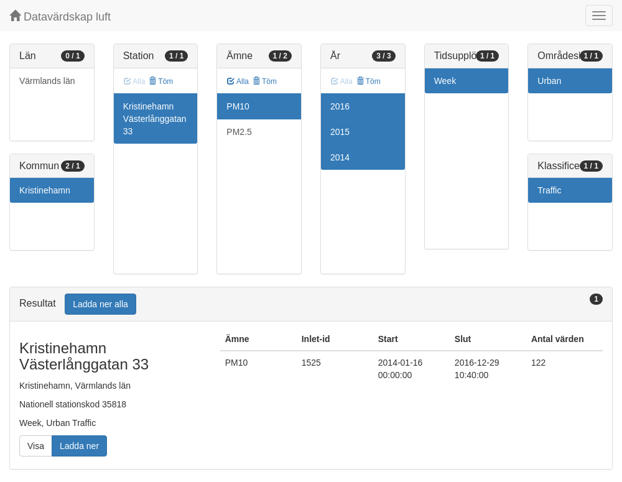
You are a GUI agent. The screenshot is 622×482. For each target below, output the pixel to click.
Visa (35, 446)
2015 (340, 132)
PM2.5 (238, 132)
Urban (549, 81)
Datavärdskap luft (60, 16)
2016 (340, 106)
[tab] (311, 304)
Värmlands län (47, 81)
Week (445, 81)
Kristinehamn (44, 190)
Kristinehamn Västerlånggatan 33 (155, 118)
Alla (238, 81)
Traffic (549, 190)
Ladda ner (79, 446)
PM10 (237, 106)
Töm (161, 81)
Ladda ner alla (100, 304)
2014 (340, 157)
